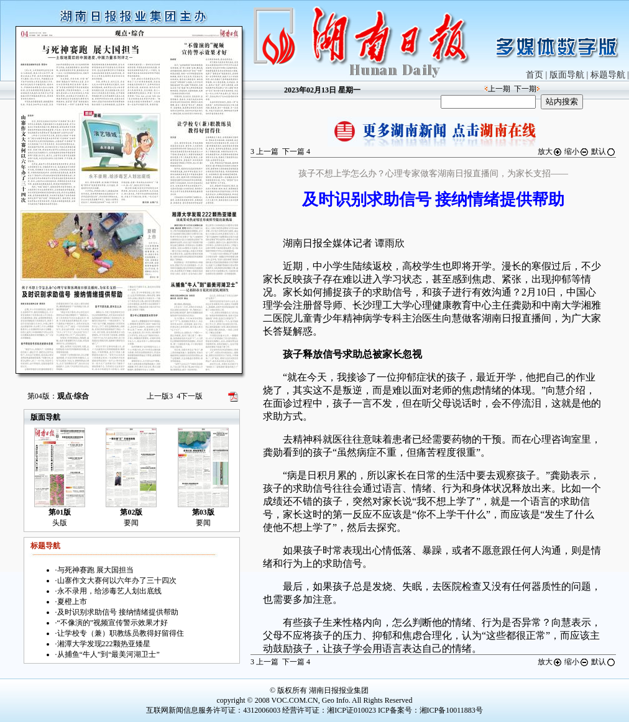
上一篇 (264, 151)
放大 (550, 151)
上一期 (499, 88)
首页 (534, 74)
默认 (603, 151)
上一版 (160, 396)
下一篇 (296, 151)
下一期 (525, 88)
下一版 (190, 396)
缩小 (576, 151)
